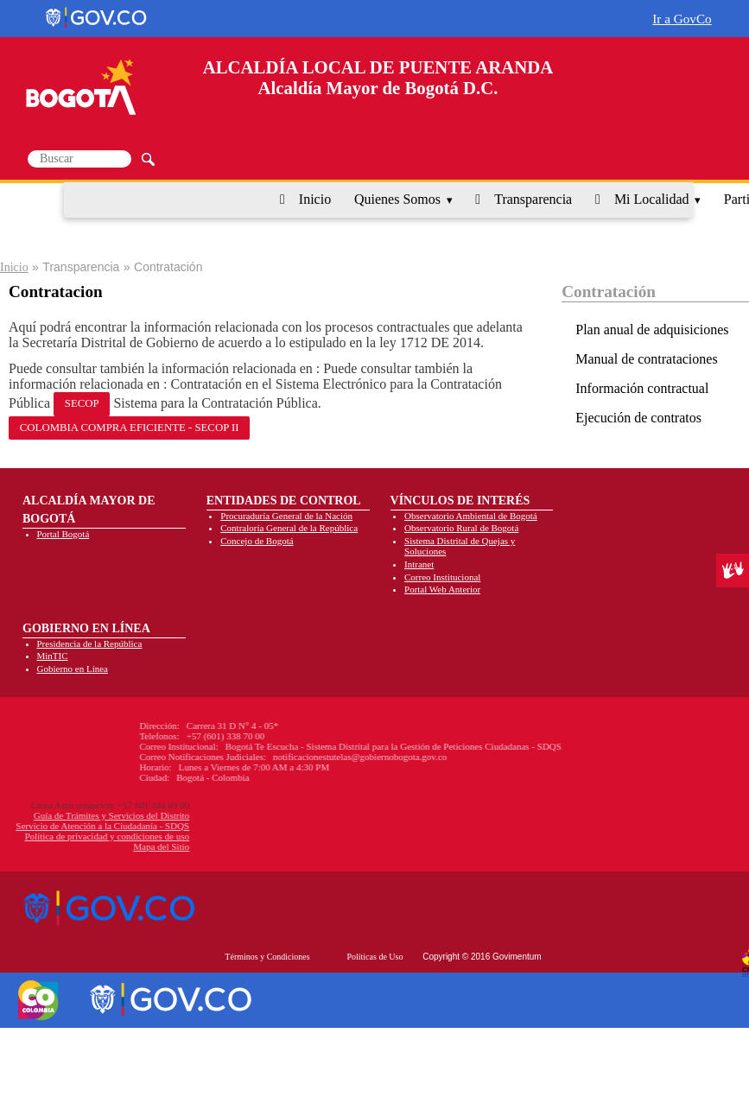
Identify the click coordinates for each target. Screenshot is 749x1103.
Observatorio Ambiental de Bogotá (470, 515)
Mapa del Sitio (77, 846)
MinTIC (52, 655)
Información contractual (641, 388)
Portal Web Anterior (442, 589)
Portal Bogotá (63, 534)
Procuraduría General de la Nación (286, 515)
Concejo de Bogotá (256, 541)
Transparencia (533, 199)
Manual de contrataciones (646, 359)
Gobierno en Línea (72, 668)
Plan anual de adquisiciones (651, 329)
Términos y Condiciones (267, 956)
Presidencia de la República (90, 643)
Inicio (315, 199)
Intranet (419, 564)
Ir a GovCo (681, 18)
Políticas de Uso (374, 956)
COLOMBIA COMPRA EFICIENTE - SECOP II (129, 428)
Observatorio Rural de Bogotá (461, 528)
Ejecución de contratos (638, 417)
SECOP (82, 403)
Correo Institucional (442, 577)
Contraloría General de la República (289, 528)
